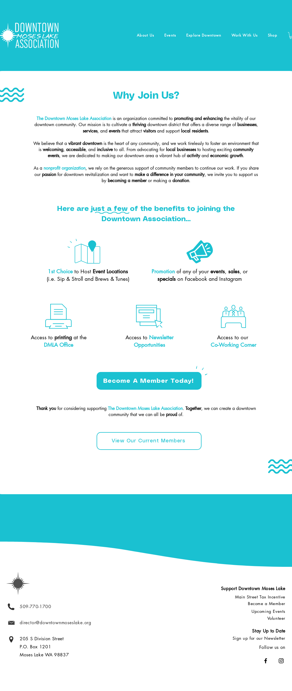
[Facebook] (265, 660)
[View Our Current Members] (149, 441)
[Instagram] (281, 660)
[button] (145, 35)
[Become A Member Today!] (149, 381)
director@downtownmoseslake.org (55, 623)
